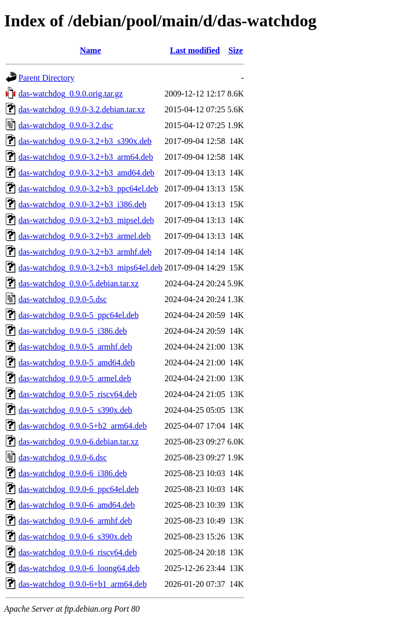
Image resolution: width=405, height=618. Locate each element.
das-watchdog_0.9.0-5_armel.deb (74, 378)
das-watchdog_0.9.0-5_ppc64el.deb (78, 315)
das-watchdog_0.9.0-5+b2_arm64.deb (82, 425)
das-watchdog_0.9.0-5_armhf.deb (75, 346)
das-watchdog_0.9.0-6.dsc (62, 457)
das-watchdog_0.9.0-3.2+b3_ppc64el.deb (88, 188)
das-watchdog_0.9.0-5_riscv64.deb (77, 394)
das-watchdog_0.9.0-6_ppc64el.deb (78, 489)
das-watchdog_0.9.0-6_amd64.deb (76, 504)
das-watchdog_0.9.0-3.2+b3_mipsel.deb (86, 220)
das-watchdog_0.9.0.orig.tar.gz (70, 93)
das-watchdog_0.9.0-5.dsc (62, 299)
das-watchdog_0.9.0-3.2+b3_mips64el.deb (90, 267)
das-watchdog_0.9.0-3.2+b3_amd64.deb (86, 172)
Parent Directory (46, 77)
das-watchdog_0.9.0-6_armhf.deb (75, 520)
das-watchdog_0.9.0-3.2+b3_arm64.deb (85, 156)
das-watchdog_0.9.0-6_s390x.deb (75, 536)
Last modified (195, 50)
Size (235, 50)
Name (90, 50)
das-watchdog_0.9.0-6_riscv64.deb (77, 552)
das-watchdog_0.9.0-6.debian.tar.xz (78, 441)
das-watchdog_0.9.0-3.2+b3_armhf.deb (85, 251)
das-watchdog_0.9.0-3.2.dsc (65, 125)
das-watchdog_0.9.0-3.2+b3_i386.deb (82, 204)
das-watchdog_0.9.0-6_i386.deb (72, 473)
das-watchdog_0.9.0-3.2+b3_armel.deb (84, 235)
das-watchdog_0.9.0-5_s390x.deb (75, 409)
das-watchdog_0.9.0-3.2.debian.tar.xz (81, 109)
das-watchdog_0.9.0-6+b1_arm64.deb (82, 584)
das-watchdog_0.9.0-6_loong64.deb (79, 568)
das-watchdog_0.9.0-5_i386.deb (72, 330)
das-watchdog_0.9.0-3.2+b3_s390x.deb (85, 141)
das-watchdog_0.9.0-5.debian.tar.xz (78, 283)
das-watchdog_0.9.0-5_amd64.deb (76, 362)
